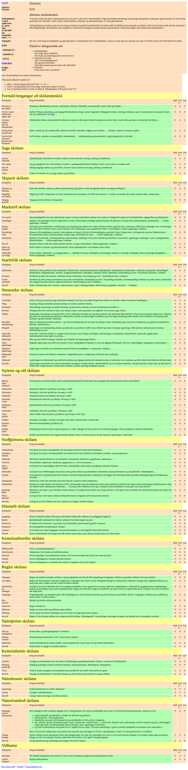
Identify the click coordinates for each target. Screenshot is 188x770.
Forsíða (5, 3)
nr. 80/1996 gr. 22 (49, 112)
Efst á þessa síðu (8, 767)
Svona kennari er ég (33, 767)
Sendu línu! (7, 63)
